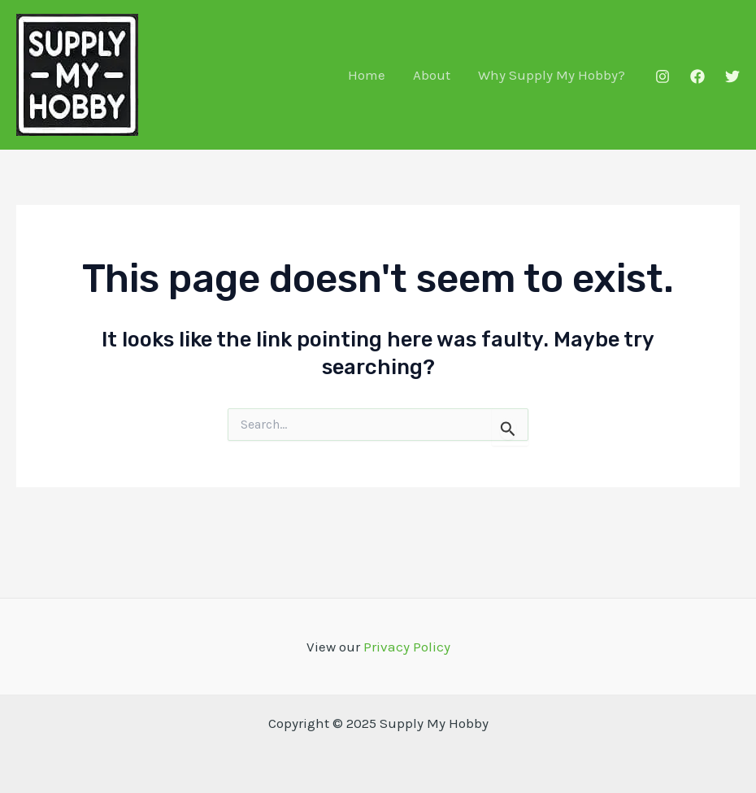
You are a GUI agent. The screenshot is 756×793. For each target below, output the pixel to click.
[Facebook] (697, 76)
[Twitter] (732, 76)
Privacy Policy (406, 646)
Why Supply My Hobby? (551, 75)
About (431, 75)
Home (366, 75)
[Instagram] (662, 76)
